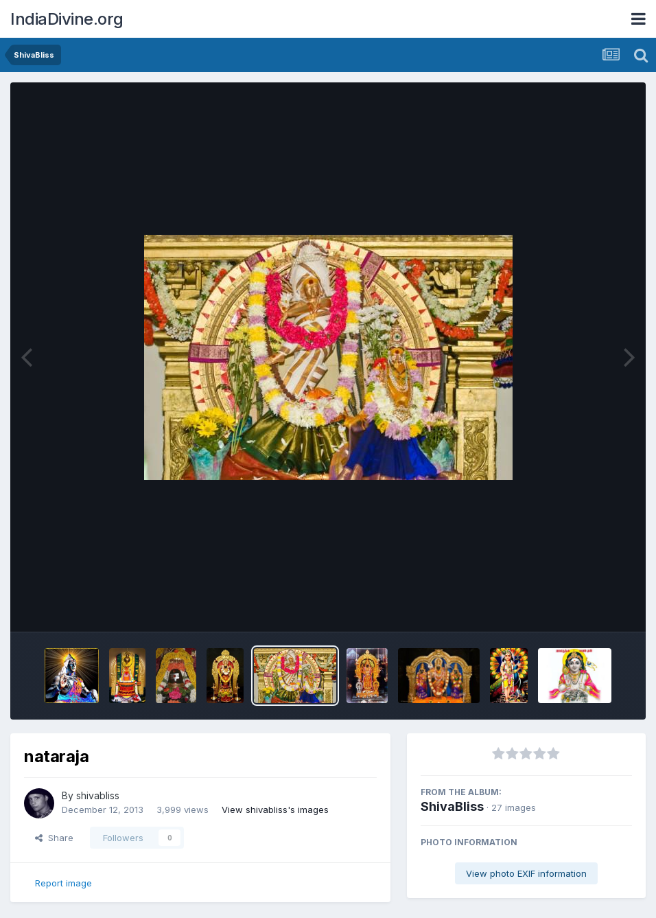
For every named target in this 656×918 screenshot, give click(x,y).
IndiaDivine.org (67, 19)
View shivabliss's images (275, 809)
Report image (63, 882)
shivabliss (97, 795)
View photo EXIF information (526, 873)
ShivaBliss (452, 806)
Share (54, 837)
